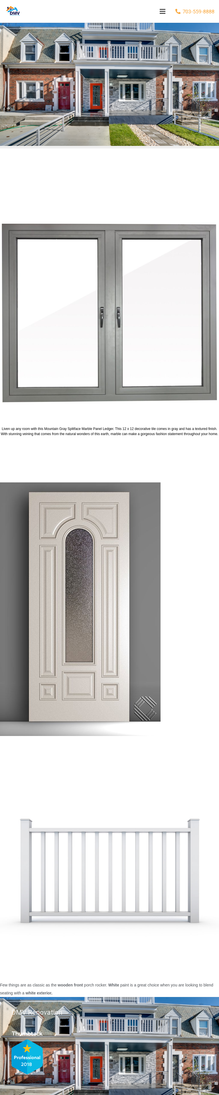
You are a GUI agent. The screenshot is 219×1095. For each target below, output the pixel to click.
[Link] (12, 11)
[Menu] (162, 11)
